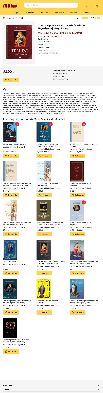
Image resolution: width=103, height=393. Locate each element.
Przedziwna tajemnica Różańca (15, 144)
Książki (16, 13)
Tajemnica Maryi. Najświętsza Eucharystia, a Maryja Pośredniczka (50, 145)
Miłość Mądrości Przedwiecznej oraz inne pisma (84, 145)
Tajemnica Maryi (9, 262)
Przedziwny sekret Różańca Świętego (80, 223)
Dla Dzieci (44, 13)
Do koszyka (11, 80)
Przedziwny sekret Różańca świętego (80, 184)
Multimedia (30, 13)
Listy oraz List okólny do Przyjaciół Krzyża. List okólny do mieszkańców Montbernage (50, 223)
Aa (78, 18)
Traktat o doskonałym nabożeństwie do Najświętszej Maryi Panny (17, 223)
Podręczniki (59, 13)
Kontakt (87, 13)
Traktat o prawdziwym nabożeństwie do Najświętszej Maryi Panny (51, 263)
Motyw (94, 18)
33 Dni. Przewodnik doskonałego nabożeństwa (49, 184)
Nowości (73, 13)
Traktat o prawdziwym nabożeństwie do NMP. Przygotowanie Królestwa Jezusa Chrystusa (17, 184)
